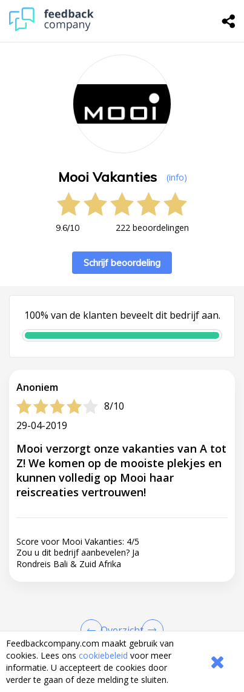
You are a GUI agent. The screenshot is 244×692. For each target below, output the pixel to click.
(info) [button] (177, 177)
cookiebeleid (103, 655)
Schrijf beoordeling (122, 262)
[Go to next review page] (150, 630)
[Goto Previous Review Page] (94, 630)
